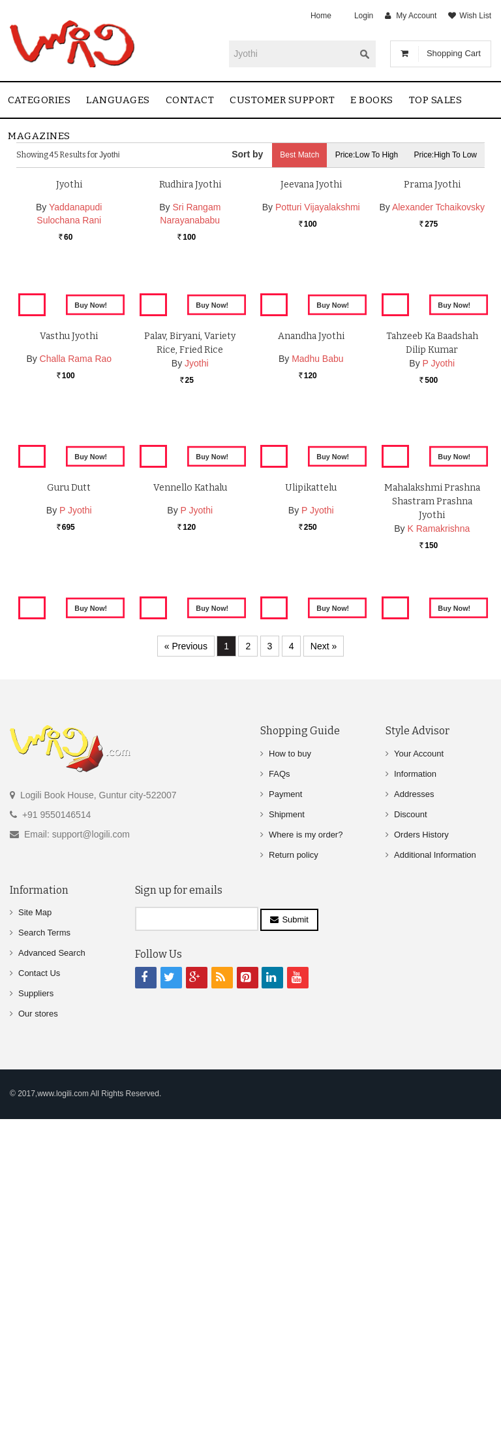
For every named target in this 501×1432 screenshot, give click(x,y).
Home (321, 15)
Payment (285, 1117)
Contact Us (39, 1296)
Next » (324, 969)
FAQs (279, 1096)
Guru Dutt (69, 840)
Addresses (414, 1117)
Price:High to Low (446, 154)
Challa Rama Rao (76, 611)
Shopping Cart (454, 53)
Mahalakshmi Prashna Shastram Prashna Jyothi (432, 854)
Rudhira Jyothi (190, 328)
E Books (371, 100)
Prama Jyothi (432, 328)
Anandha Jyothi (311, 588)
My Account (416, 15)
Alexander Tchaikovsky (438, 351)
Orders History (421, 1157)
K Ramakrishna (439, 881)
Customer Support (282, 100)
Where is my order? (305, 1157)
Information (415, 1096)
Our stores (38, 1337)
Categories (39, 100)
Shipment (287, 1137)
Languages (118, 100)
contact (190, 100)
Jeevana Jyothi (311, 328)
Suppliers (35, 1317)
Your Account (419, 1076)
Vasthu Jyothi (69, 588)
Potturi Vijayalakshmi (317, 351)
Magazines (39, 136)
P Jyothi (439, 616)
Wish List (475, 15)
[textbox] (291, 54)
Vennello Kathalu (190, 840)
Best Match (299, 154)
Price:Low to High (367, 154)
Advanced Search (51, 1276)
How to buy (290, 1076)
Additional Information (435, 1177)
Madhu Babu (317, 611)
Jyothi (69, 328)
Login (363, 15)
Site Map (35, 1236)
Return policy (293, 1177)
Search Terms (44, 1256)
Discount (410, 1137)
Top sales (436, 100)
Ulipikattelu (311, 840)
